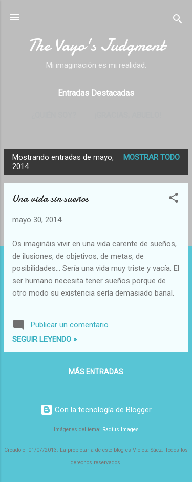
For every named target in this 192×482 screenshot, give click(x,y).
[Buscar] (178, 20)
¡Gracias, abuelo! (128, 115)
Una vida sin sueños (50, 198)
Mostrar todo (151, 157)
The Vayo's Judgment (96, 45)
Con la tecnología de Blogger (96, 409)
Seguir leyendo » (44, 339)
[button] (173, 199)
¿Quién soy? (53, 115)
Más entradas (96, 372)
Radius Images (120, 429)
